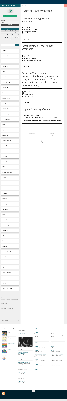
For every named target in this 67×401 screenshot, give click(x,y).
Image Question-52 (22, 378)
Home (13, 393)
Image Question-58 (22, 330)
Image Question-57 (22, 335)
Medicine (24, 5)
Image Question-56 (22, 353)
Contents (19, 393)
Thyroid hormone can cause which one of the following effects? (11, 340)
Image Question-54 (22, 359)
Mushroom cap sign (22, 373)
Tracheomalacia (5, 303)
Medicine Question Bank (9, 5)
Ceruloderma (37, 370)
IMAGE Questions (21, 329)
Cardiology (20, 352)
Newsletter (42, 393)
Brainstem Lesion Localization (7, 308)
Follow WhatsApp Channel (10, 15)
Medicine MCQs (42, 338)
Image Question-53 (22, 363)
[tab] (42, 39)
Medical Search (26, 393)
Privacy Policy (34, 393)
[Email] (10, 22)
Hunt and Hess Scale (38, 351)
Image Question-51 (22, 382)
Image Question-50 (22, 387)
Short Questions (50, 393)
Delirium (4, 297)
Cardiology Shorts (38, 354)
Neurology (9, 355)
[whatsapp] (10, 10)
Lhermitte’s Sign (38, 344)
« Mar (9, 41)
